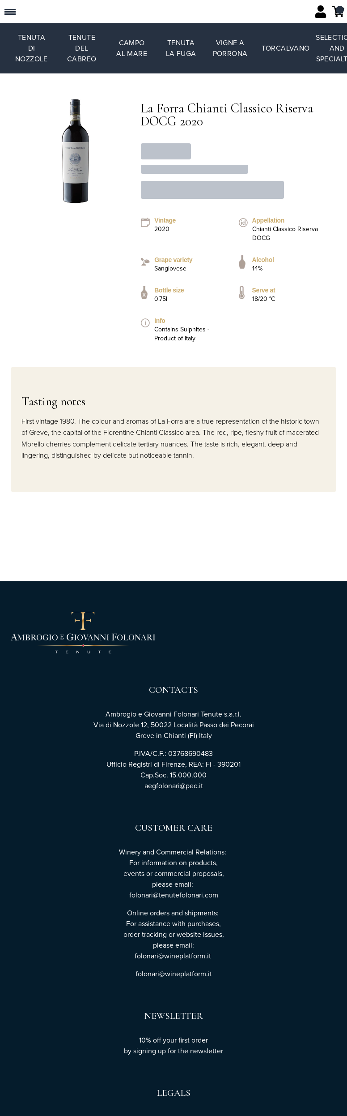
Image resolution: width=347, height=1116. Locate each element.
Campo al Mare (131, 48)
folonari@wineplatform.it (173, 974)
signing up (149, 1051)
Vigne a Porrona (230, 48)
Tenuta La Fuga (181, 48)
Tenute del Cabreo (81, 48)
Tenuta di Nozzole (31, 48)
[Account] (320, 11)
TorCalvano (286, 48)
